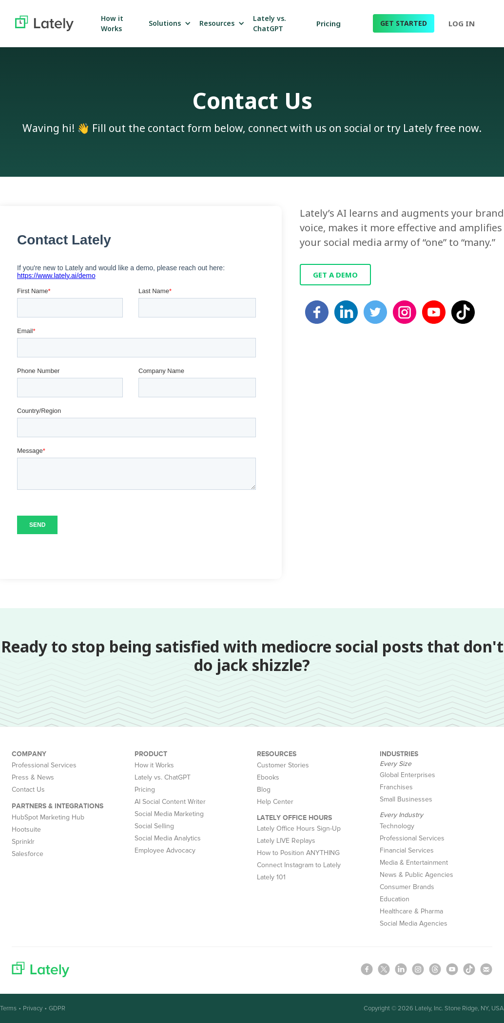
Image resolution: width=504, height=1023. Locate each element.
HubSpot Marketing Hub (48, 817)
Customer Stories (283, 765)
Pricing (328, 23)
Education (394, 899)
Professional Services (44, 765)
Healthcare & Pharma (411, 911)
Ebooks (268, 777)
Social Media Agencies (413, 923)
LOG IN (461, 23)
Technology (397, 826)
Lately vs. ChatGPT (163, 777)
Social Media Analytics (168, 838)
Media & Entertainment (414, 862)
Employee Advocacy (165, 850)
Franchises (396, 787)
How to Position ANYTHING (298, 853)
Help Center (275, 802)
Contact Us (28, 789)
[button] (168, 23)
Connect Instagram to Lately (299, 865)
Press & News (33, 777)
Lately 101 (271, 877)
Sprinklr (23, 841)
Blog (264, 789)
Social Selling (154, 826)
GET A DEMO (335, 274)
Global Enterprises (407, 775)
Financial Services (407, 850)
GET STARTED (403, 23)
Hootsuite (26, 829)
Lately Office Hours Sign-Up (299, 828)
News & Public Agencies (416, 875)
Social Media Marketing (169, 814)
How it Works (154, 765)
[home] (44, 23)
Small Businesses (406, 799)
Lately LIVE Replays (286, 841)
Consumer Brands (407, 887)
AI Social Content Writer (170, 802)
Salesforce (27, 854)
